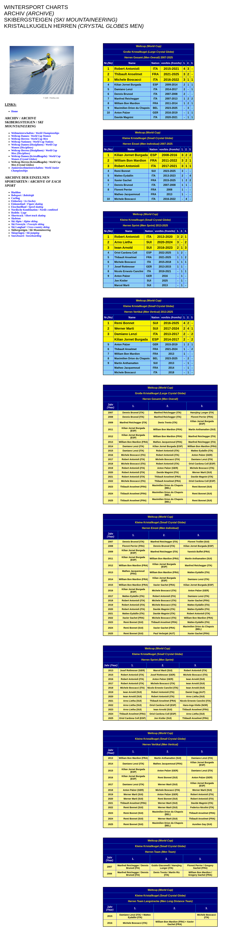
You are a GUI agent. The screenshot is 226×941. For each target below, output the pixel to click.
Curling (15, 198)
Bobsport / (22, 195)
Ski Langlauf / (30, 227)
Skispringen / (25, 233)
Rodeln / (19, 212)
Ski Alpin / (24, 221)
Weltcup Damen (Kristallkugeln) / (36, 157)
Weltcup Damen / (31, 136)
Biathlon (16, 192)
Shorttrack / (28, 215)
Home (14, 111)
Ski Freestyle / (27, 224)
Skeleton (16, 218)
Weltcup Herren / (29, 138)
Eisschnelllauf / (27, 206)
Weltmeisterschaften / (35, 133)
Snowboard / (26, 235)
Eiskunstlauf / (27, 204)
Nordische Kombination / (34, 209)
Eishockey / (23, 201)
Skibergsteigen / (31, 230)
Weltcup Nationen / (32, 141)
